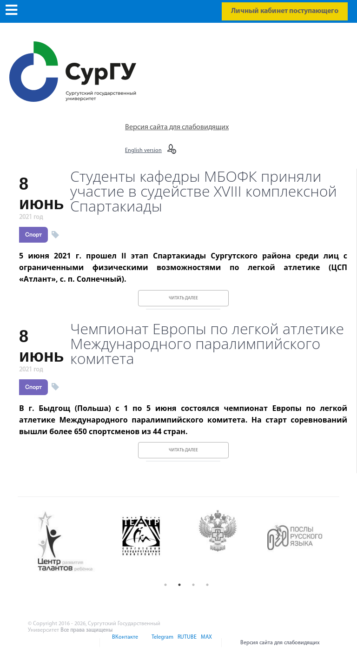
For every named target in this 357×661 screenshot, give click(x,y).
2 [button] (179, 584)
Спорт (33, 234)
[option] (72, 542)
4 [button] (207, 584)
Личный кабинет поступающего (284, 11)
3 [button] (193, 584)
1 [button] (165, 584)
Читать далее (183, 298)
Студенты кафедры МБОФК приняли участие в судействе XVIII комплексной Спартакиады (203, 191)
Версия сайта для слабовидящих (177, 127)
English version (143, 150)
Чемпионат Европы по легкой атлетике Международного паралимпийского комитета (207, 343)
